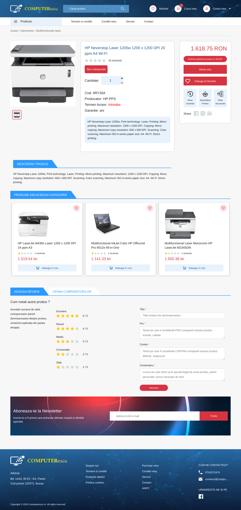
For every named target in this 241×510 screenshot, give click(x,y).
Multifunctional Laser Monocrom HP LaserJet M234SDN (188, 245)
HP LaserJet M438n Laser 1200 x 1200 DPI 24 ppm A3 (47, 245)
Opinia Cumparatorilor (72, 291)
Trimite (213, 416)
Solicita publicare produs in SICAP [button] (205, 59)
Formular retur (150, 465)
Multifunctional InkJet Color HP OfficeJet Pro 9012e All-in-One (118, 245)
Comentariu (146, 365)
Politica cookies (95, 482)
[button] (122, 9)
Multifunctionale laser (48, 30)
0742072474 (212, 472)
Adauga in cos (47, 267)
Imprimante (27, 30)
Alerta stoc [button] (205, 69)
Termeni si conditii (81, 21)
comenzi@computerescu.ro (217, 479)
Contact (148, 21)
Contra (144, 344)
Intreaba (114, 105)
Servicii (130, 21)
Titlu (142, 309)
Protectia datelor (95, 476)
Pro (142, 323)
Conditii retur (108, 21)
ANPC (145, 488)
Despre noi (92, 465)
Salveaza (153, 388)
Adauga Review (26, 291)
